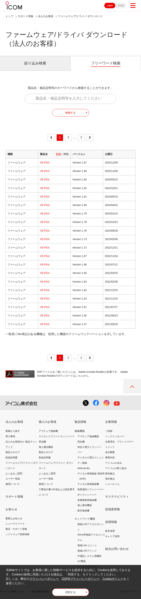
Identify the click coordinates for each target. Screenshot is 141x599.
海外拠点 (110, 478)
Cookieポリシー (112, 578)
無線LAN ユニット (87, 545)
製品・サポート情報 (16, 529)
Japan (110, 5)
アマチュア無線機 (48, 431)
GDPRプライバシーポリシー (81, 578)
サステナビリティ (117, 496)
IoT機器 (81, 561)
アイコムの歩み (113, 462)
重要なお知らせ (14, 518)
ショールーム (112, 484)
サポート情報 (25, 16)
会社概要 (110, 452)
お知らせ (11, 509)
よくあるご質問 (14, 473)
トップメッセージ (114, 436)
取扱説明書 (11, 457)
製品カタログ (13, 452)
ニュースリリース (15, 523)
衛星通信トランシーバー (90, 489)
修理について (13, 484)
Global (121, 5)
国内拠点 (110, 473)
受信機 (42, 441)
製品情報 (80, 421)
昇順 (58, 154)
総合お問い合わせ (117, 548)
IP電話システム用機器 (89, 556)
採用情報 (111, 522)
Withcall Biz (83, 468)
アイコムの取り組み (116, 468)
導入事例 (10, 436)
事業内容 (110, 457)
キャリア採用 (112, 536)
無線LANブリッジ (86, 550)
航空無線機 (83, 510)
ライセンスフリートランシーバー (57, 436)
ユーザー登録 (13, 478)
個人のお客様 (47, 421)
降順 (66, 154)
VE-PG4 (44, 162)
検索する (70, 112)
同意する (70, 592)
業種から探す (13, 431)
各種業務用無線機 (87, 500)
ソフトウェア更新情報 (17, 534)
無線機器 (80, 430)
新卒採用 (110, 531)
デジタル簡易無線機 (88, 484)
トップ (9, 16)
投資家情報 (112, 509)
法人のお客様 (45, 16)
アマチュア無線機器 (88, 436)
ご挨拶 (108, 431)
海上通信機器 (46, 447)
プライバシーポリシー (44, 578)
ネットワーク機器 (85, 518)
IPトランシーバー (86, 494)
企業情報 (111, 421)
